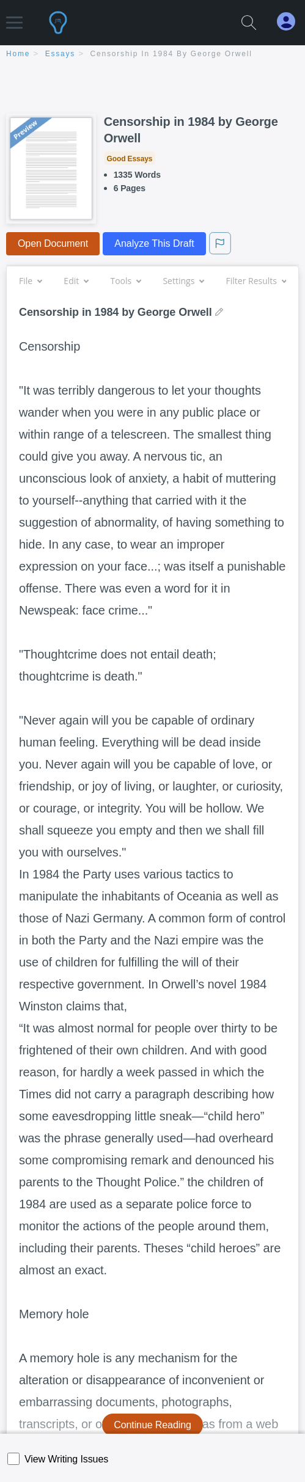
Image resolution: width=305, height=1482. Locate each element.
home (18, 53)
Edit (76, 281)
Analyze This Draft (154, 243)
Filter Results (256, 281)
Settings (183, 281)
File (30, 281)
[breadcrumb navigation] (152, 55)
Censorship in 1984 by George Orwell (171, 53)
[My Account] (291, 21)
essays (60, 53)
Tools (125, 281)
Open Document (53, 243)
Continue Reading (152, 1425)
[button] (14, 17)
